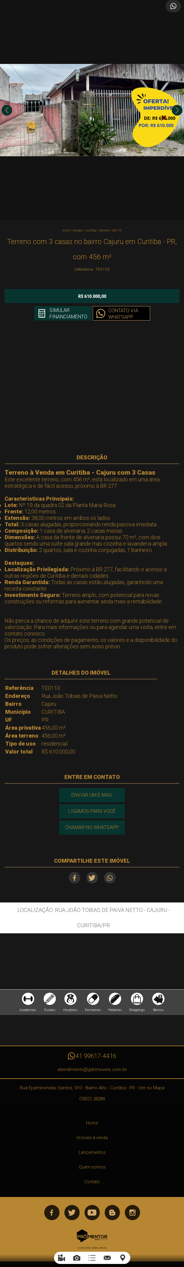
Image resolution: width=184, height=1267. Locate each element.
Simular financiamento (68, 313)
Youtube (92, 1212)
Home (92, 1123)
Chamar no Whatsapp (92, 827)
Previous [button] (7, 110)
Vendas (78, 230)
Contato (92, 1181)
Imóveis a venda (92, 1137)
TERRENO (104, 230)
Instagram (132, 1212)
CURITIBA (91, 230)
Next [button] (177, 110)
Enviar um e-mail (92, 795)
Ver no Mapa (151, 1088)
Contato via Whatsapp (123, 314)
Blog (112, 1212)
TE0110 (117, 230)
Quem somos (92, 1167)
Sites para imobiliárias (92, 1248)
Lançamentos (92, 1152)
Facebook (74, 878)
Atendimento (173, 6)
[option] (92, 110)
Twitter (92, 878)
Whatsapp (110, 878)
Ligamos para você (92, 811)
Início (66, 230)
